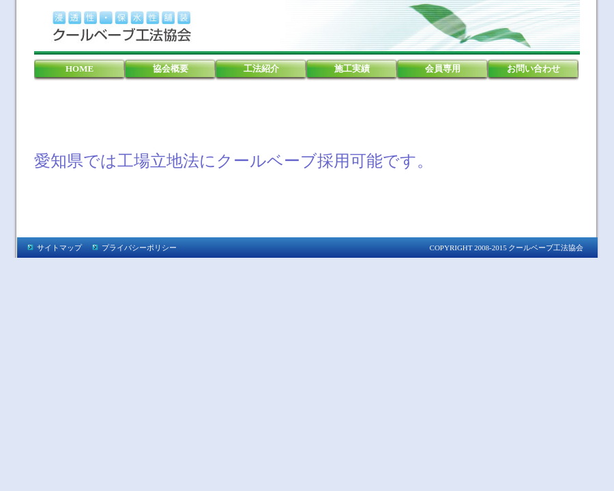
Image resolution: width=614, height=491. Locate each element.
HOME (79, 68)
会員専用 (442, 68)
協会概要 (170, 68)
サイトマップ (59, 247)
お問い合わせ (533, 68)
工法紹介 (261, 68)
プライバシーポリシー (139, 247)
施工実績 (352, 68)
